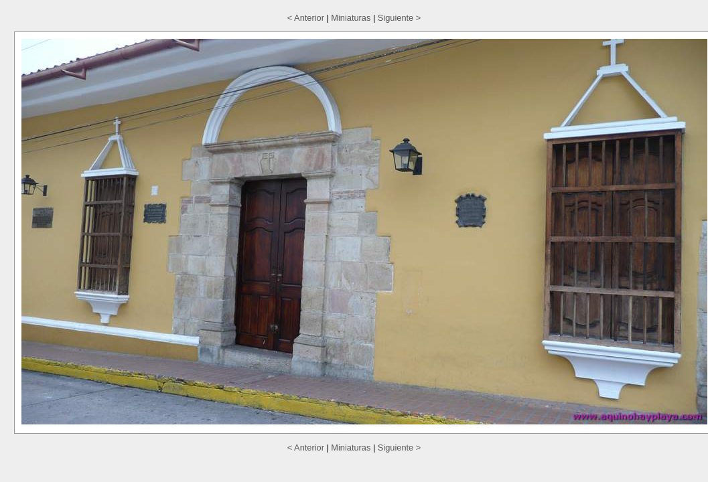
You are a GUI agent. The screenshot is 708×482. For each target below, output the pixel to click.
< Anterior (305, 18)
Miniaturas (350, 18)
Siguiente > (399, 18)
